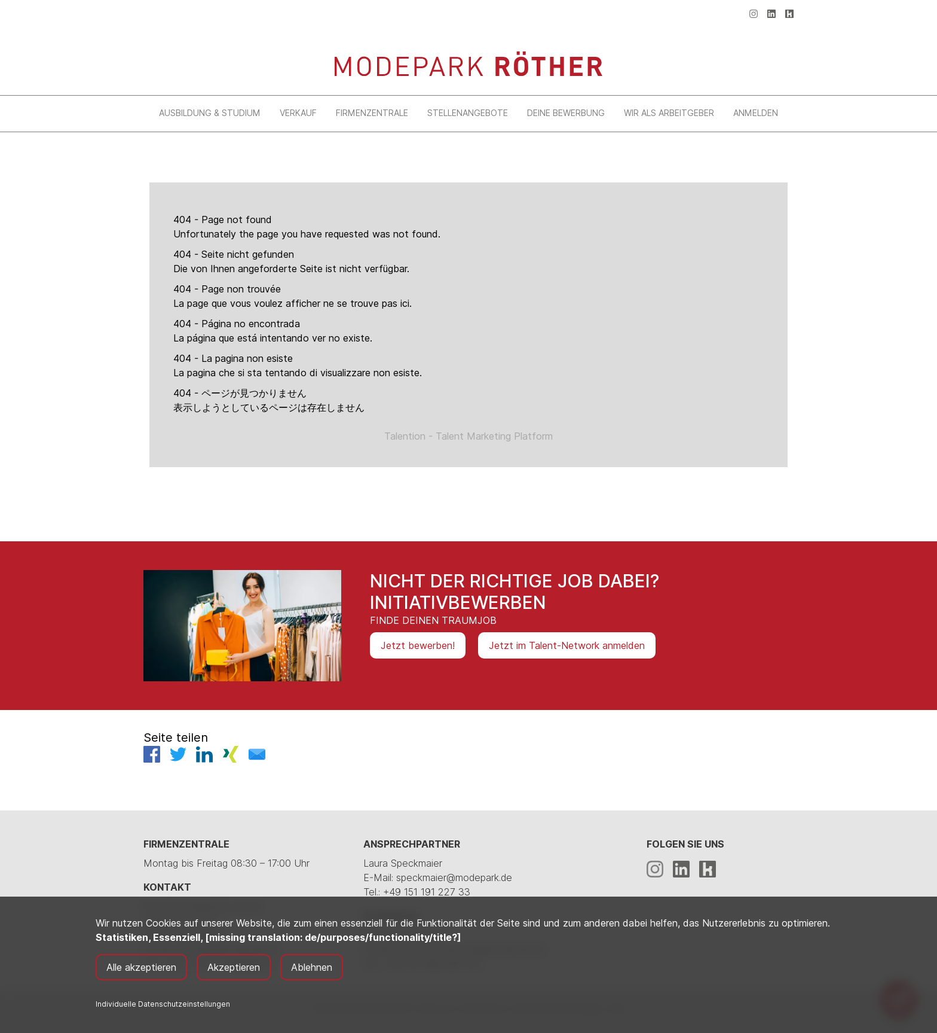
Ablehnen (311, 967)
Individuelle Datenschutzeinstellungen (163, 1004)
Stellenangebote (467, 113)
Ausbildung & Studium (210, 113)
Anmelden (755, 113)
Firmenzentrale (372, 113)
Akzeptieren (233, 967)
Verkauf (298, 113)
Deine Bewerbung (566, 113)
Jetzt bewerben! (418, 645)
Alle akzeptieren (141, 967)
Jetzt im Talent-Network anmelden (567, 645)
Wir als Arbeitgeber (669, 113)
